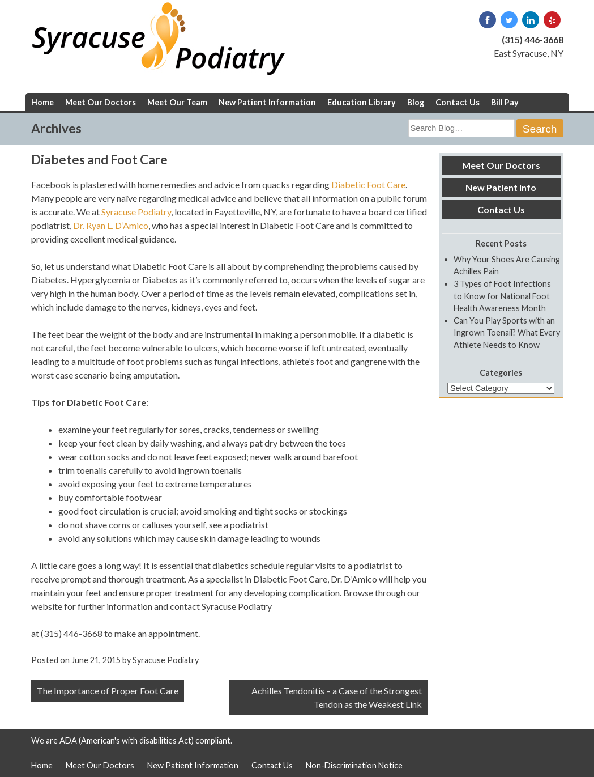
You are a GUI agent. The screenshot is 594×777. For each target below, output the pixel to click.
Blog (415, 102)
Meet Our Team (177, 102)
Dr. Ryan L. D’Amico (110, 225)
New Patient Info (500, 187)
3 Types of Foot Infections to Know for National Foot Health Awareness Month (502, 296)
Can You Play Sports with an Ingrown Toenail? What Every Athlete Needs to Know (507, 333)
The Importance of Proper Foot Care (107, 690)
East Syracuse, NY (528, 53)
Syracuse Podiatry (136, 211)
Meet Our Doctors (100, 102)
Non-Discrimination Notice (354, 765)
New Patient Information (267, 102)
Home (42, 102)
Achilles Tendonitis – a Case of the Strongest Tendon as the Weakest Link (336, 697)
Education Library (361, 102)
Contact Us (457, 102)
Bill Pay (505, 102)
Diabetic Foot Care (368, 184)
